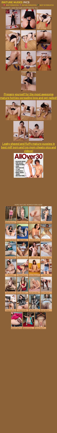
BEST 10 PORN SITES (45, 5)
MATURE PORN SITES (27, 5)
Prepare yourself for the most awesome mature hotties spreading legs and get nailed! (28, 95)
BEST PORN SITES (10, 5)
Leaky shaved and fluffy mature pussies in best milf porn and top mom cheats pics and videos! (28, 147)
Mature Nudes (15, 2)
